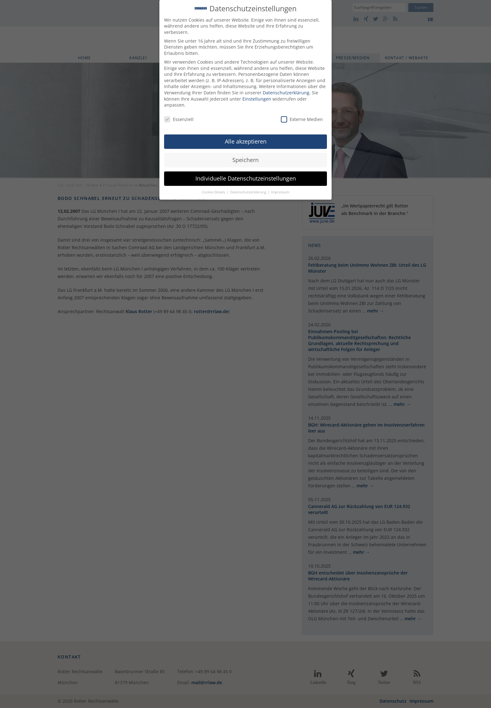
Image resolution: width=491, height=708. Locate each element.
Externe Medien (302, 116)
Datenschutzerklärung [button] (248, 188)
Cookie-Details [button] (214, 188)
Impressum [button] (280, 188)
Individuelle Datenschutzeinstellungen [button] (245, 175)
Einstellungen (256, 95)
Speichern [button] (245, 156)
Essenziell (179, 116)
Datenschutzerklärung (286, 89)
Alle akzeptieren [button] (245, 138)
